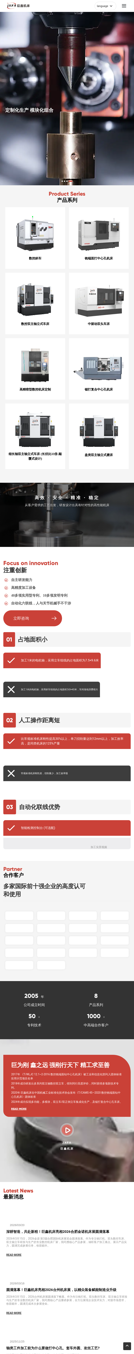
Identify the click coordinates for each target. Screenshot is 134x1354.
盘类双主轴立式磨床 (99, 455)
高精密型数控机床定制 (35, 389)
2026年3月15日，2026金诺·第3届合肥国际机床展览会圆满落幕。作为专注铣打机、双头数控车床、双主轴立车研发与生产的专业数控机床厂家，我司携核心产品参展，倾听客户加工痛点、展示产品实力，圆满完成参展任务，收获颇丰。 (66, 1242)
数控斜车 (35, 258)
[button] (62, 181)
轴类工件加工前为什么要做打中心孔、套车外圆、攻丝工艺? (53, 1348)
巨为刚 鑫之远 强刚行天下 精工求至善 (60, 1065)
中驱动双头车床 (99, 324)
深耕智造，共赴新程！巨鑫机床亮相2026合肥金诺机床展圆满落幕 (57, 1232)
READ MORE (18, 1109)
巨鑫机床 (67, 1148)
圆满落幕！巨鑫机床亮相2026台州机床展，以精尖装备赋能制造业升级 (61, 1290)
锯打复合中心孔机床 (99, 389)
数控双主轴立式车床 (35, 324)
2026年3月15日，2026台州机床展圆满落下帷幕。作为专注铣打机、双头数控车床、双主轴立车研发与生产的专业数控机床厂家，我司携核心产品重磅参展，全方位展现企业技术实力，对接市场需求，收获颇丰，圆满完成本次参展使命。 (66, 1300)
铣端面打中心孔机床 (99, 258)
